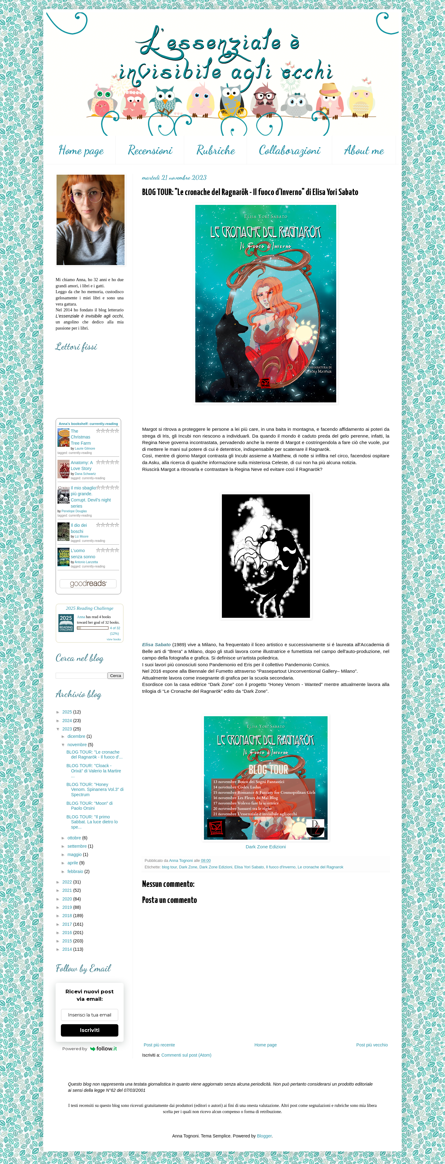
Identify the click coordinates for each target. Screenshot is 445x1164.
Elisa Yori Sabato (249, 867)
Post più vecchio (372, 1044)
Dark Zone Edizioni (266, 846)
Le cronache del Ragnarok (320, 867)
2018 (67, 915)
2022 (67, 881)
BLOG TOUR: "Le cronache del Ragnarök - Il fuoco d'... (94, 755)
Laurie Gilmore (85, 448)
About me (364, 150)
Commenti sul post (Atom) (186, 1055)
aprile (73, 862)
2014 (67, 949)
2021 (67, 890)
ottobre (74, 837)
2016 (67, 932)
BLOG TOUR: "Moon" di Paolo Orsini (89, 806)
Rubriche (215, 150)
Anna (81, 617)
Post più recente (159, 1044)
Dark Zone (188, 867)
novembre (77, 744)
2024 (67, 720)
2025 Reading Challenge (89, 608)
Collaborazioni (289, 150)
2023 (67, 728)
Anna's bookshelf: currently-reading (88, 424)
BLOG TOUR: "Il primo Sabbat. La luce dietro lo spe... (92, 822)
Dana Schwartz (85, 474)
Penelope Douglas (74, 511)
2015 (67, 940)
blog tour (169, 867)
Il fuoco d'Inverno (281, 867)
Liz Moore (81, 536)
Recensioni (150, 150)
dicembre (76, 736)
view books (114, 639)
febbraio (75, 871)
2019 (67, 907)
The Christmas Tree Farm (81, 437)
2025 (67, 711)
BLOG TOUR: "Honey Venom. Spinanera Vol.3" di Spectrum (95, 789)
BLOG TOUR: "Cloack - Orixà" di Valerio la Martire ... (93, 771)
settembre (77, 846)
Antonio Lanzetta (86, 562)
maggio (75, 854)
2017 (67, 924)
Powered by (89, 1048)
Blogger (264, 1135)
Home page (81, 150)
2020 (67, 898)
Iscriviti (90, 1030)
